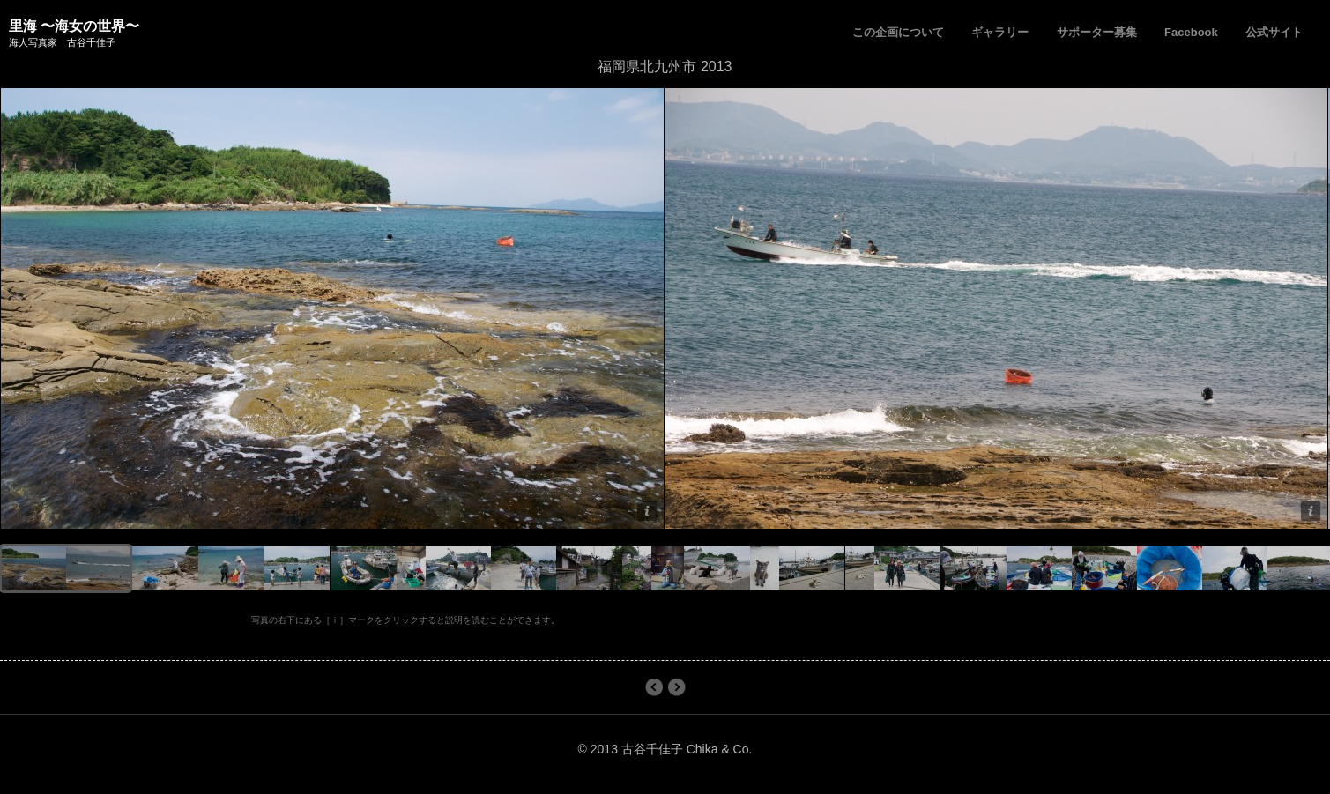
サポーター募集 (1097, 32)
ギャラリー (1000, 32)
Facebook (1191, 32)
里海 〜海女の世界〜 (74, 26)
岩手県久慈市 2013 (653, 687)
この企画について (898, 32)
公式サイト (1274, 32)
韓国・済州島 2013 (676, 687)
